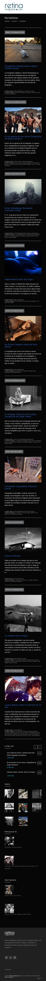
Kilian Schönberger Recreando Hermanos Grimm (19, 209)
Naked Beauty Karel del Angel (19, 279)
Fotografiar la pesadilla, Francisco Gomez (21, 487)
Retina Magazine (14, 975)
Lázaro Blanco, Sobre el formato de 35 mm (23, 705)
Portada (7, 21)
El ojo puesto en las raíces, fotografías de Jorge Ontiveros (23, 137)
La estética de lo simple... (17, 635)
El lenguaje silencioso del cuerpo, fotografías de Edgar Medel (20, 415)
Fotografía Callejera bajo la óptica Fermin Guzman (21, 67)
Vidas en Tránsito (13, 555)
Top (38, 978)
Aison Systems (9, 977)
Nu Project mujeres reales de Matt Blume (21, 345)
